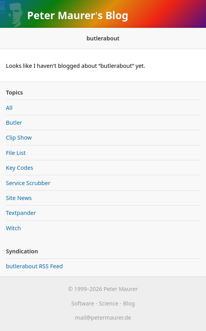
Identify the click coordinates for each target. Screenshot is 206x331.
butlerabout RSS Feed (34, 266)
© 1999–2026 (85, 289)
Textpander (21, 212)
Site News (19, 198)
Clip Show (19, 137)
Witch (13, 228)
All (9, 107)
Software (82, 303)
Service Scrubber (28, 183)
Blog (116, 15)
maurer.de (103, 317)
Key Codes (19, 167)
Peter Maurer (61, 15)
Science (108, 303)
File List (16, 152)
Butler (14, 122)
